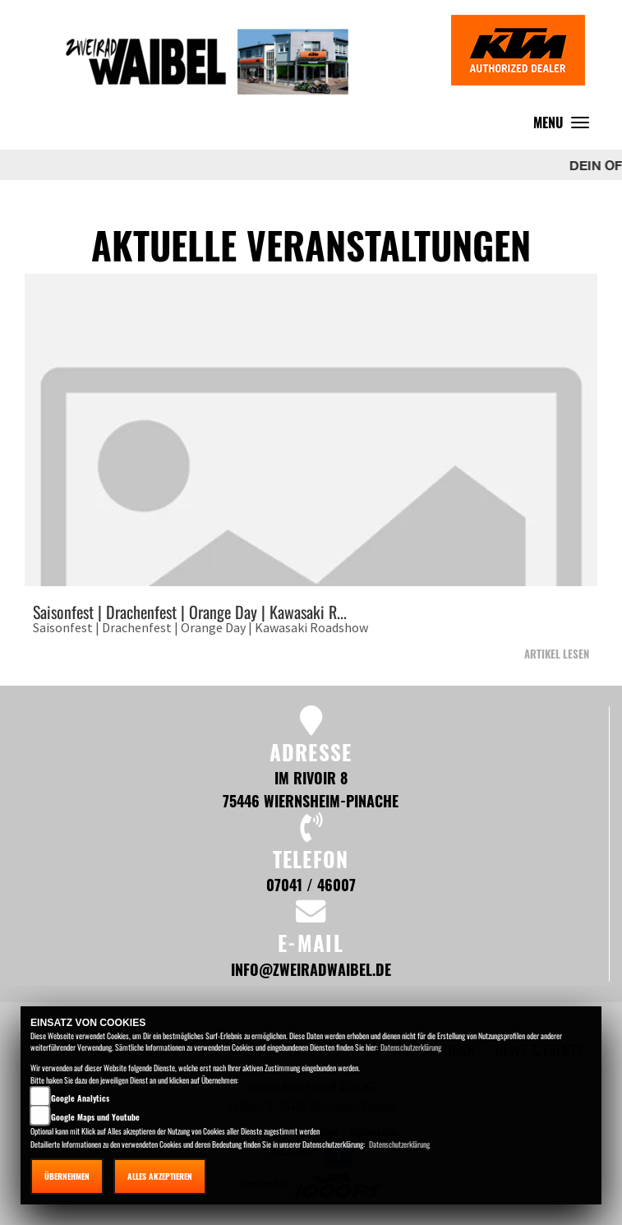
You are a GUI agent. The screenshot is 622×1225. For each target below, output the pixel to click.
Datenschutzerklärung (410, 1047)
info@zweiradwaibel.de (311, 969)
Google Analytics (80, 1098)
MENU (565, 126)
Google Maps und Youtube (95, 1117)
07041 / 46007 (311, 884)
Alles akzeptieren (159, 1176)
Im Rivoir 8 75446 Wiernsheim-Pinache (311, 788)
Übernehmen (67, 1176)
